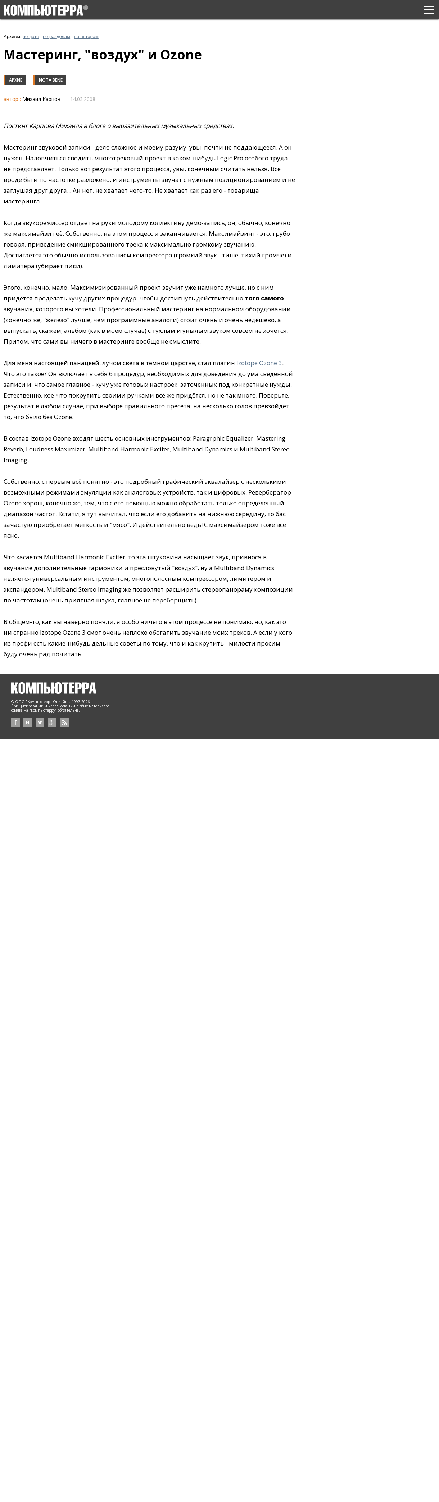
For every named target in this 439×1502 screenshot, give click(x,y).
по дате (31, 36)
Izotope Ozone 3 (259, 363)
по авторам (86, 36)
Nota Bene (51, 80)
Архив (16, 80)
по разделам (56, 36)
